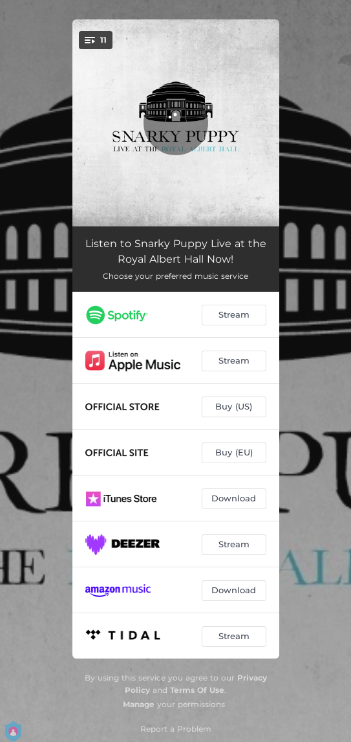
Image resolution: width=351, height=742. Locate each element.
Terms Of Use (197, 690)
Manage (138, 704)
